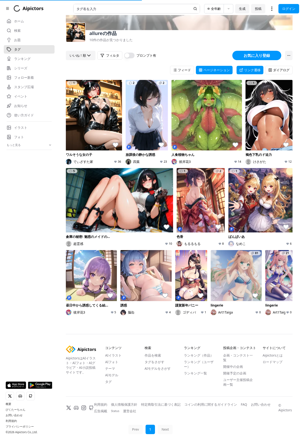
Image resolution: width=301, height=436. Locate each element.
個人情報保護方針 (124, 404)
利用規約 (11, 421)
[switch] (129, 55)
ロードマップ (272, 362)
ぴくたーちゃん (15, 410)
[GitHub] (91, 408)
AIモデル (111, 375)
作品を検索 (153, 355)
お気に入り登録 (257, 55)
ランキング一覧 (195, 373)
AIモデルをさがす (158, 368)
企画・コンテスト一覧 (238, 357)
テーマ (110, 368)
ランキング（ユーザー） (199, 364)
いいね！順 (81, 55)
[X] (68, 408)
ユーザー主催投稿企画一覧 (238, 382)
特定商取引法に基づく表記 (161, 404)
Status (115, 411)
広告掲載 (100, 411)
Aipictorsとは (273, 355)
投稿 (269, 8)
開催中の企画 (233, 366)
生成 (253, 8)
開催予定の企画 (234, 373)
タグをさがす (154, 362)
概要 (8, 404)
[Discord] (76, 408)
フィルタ (109, 55)
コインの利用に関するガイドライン (210, 404)
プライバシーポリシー (20, 426)
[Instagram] (84, 408)
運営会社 (129, 411)
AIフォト (111, 362)
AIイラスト (113, 355)
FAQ (244, 404)
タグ (108, 381)
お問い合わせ (14, 415)
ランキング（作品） (199, 355)
